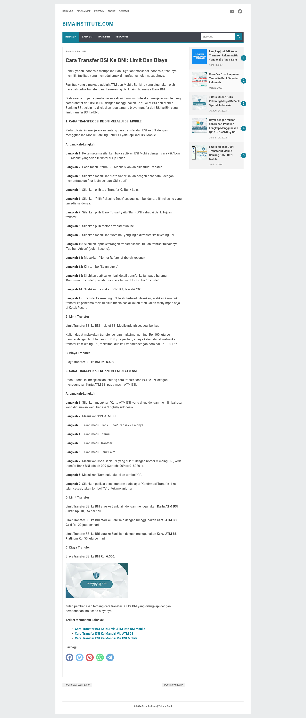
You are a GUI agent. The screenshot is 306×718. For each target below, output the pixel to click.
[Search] (218, 36)
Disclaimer (84, 11)
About (111, 11)
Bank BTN (104, 36)
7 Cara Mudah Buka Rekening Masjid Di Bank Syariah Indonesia (224, 101)
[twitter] (80, 657)
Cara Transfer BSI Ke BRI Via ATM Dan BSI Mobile (110, 629)
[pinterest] (90, 657)
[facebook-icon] (240, 11)
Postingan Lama (173, 685)
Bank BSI (87, 36)
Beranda (67, 11)
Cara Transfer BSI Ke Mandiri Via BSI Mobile (106, 638)
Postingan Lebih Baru (77, 685)
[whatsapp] (100, 657)
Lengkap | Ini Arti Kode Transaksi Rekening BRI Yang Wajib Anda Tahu (223, 55)
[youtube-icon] (232, 11)
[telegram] (110, 657)
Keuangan (122, 36)
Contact (124, 11)
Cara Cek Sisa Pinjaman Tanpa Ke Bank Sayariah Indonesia (224, 78)
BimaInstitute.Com (88, 24)
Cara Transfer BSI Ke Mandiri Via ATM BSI (104, 633)
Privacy (99, 11)
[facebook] (69, 657)
